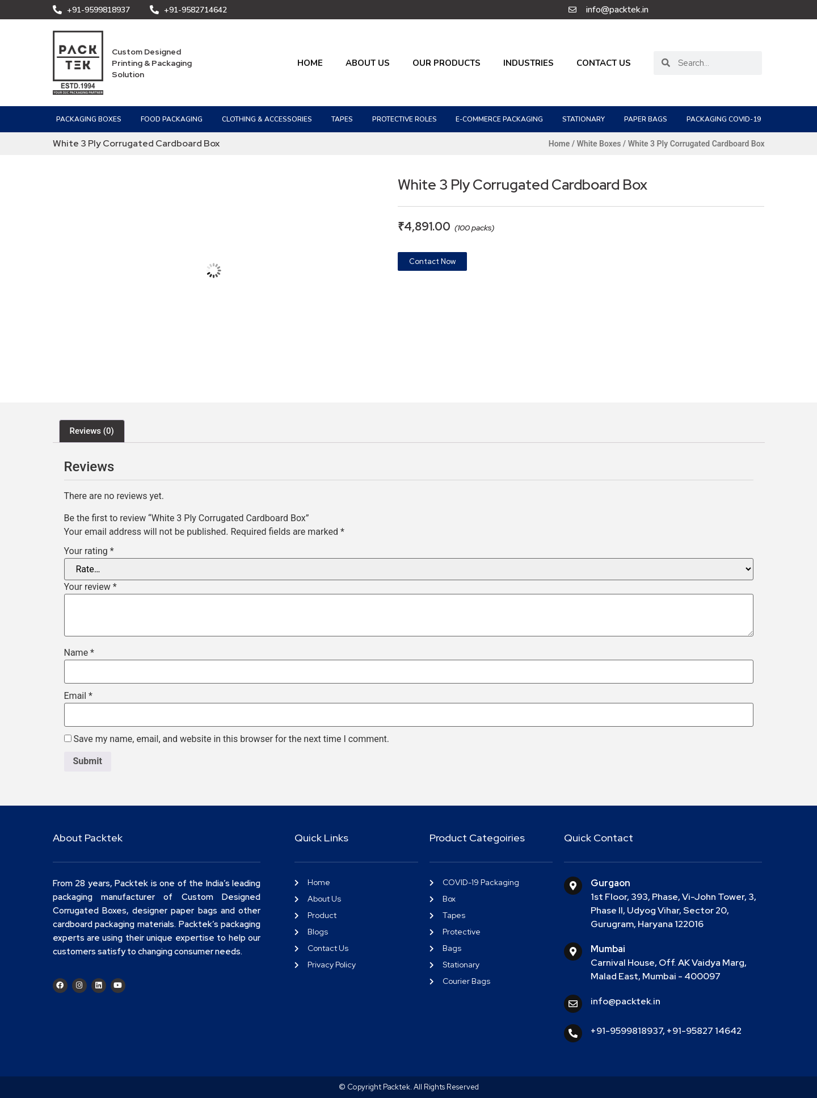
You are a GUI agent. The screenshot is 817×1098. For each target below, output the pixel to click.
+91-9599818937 (627, 1031)
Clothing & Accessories (267, 119)
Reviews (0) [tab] (92, 431)
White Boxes (599, 143)
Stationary (583, 119)
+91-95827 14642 (704, 1031)
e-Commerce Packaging (499, 119)
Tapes (342, 119)
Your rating (89, 551)
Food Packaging (172, 119)
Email (78, 696)
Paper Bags (645, 119)
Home (310, 63)
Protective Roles (404, 119)
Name (79, 652)
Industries (528, 63)
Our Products (446, 63)
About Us (368, 63)
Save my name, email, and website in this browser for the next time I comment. (231, 739)
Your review (90, 587)
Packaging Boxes (88, 119)
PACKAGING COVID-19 (724, 119)
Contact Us (603, 63)
